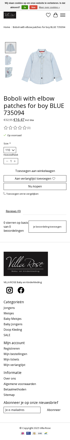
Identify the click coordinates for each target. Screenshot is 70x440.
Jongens (9, 307)
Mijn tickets (11, 359)
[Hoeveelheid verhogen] (14, 161)
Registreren (12, 348)
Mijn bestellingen (15, 354)
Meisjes (9, 313)
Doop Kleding (13, 329)
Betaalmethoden (15, 389)
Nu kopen (35, 186)
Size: (7, 143)
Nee (33, 7)
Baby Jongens (13, 324)
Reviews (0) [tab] (13, 211)
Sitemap (9, 394)
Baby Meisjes (13, 318)
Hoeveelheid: (11, 154)
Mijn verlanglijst (14, 364)
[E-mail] (22, 409)
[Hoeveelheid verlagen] (7, 161)
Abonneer (54, 409)
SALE (7, 335)
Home (7, 27)
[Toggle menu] (62, 15)
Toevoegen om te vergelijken (21, 193)
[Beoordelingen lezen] (15, 127)
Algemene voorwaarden (20, 384)
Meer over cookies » (49, 7)
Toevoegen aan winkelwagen (35, 171)
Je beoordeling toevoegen (47, 226)
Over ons (10, 378)
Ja (25, 7)
